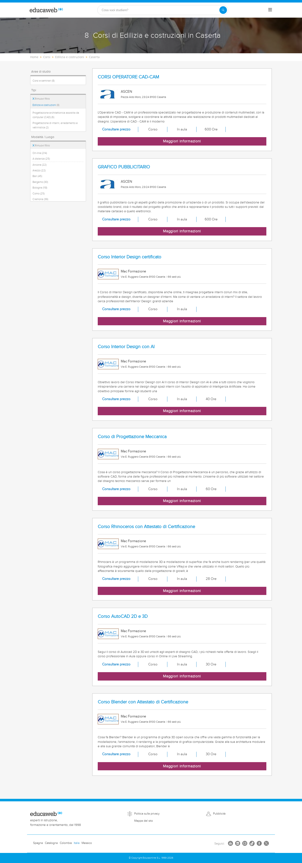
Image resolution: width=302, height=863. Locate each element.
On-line (40, 153)
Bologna (40, 187)
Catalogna (51, 843)
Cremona (40, 199)
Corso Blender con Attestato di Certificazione (143, 702)
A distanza (41, 158)
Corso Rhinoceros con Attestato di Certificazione (146, 526)
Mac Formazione (133, 271)
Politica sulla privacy (147, 813)
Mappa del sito (143, 821)
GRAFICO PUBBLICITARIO (124, 167)
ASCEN (126, 92)
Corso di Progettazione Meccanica (132, 436)
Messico (87, 843)
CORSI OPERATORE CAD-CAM (128, 77)
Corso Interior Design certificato (129, 257)
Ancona (40, 165)
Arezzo (39, 170)
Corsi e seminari (44, 80)
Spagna (38, 843)
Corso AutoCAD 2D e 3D (123, 616)
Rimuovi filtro (41, 98)
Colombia (66, 843)
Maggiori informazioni (182, 141)
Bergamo (40, 182)
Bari (37, 176)
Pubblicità (219, 813)
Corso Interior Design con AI (126, 346)
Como (39, 193)
